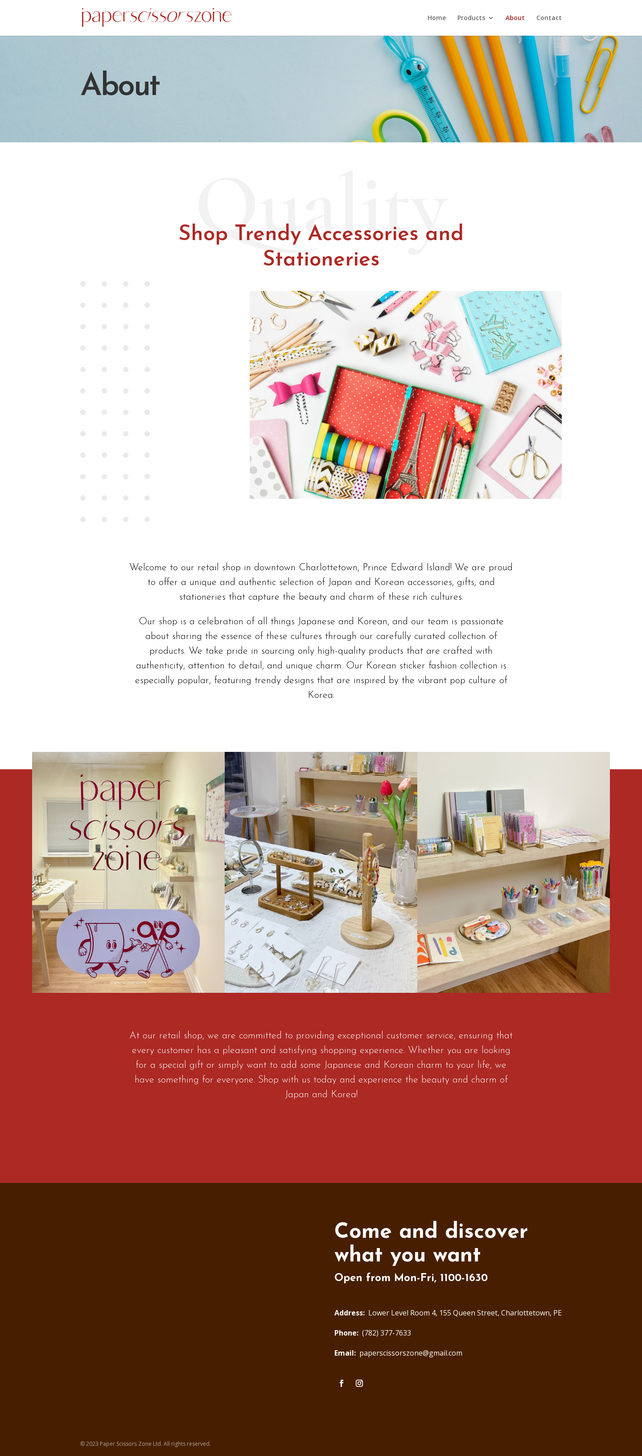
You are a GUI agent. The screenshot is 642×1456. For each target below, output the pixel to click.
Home (437, 18)
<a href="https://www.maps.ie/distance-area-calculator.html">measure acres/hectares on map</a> (194, 1305)
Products (471, 18)
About (515, 18)
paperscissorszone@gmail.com (398, 1353)
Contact (549, 18)
